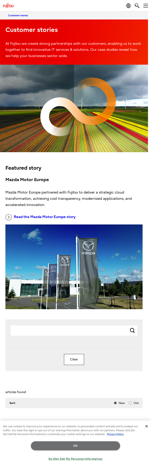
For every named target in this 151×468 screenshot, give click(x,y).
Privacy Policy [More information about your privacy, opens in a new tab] (115, 434)
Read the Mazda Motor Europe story (40, 217)
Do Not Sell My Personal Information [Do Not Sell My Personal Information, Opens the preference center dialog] (75, 459)
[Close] (146, 426)
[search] (137, 5)
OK (75, 446)
